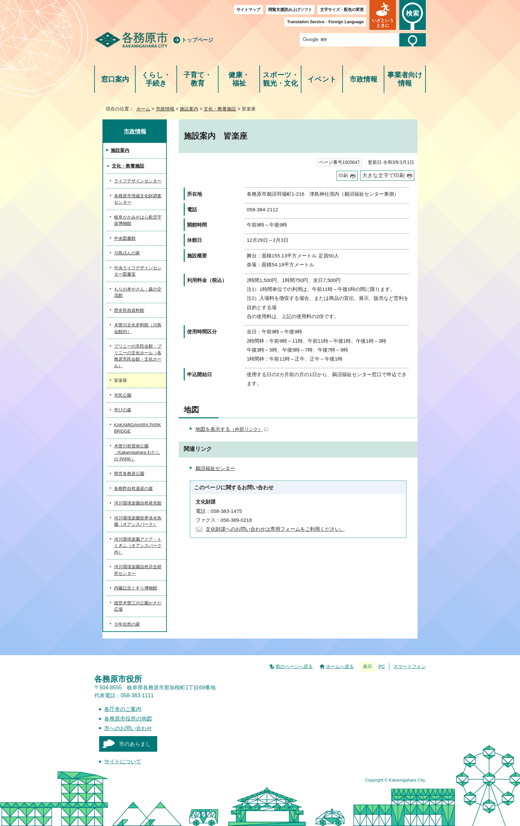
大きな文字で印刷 (383, 175)
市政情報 (363, 79)
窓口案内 (115, 79)
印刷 (343, 175)
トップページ (197, 40)
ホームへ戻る (340, 666)
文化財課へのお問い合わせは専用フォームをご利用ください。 (275, 529)
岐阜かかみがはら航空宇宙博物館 (138, 220)
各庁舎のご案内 (122, 709)
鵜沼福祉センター (215, 468)
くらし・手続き (156, 79)
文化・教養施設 (220, 108)
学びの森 (122, 409)
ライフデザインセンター (138, 180)
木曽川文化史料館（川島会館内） (138, 328)
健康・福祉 (238, 79)
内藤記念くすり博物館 (135, 587)
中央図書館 (125, 238)
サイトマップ (248, 9)
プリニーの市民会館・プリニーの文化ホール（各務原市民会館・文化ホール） (138, 356)
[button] (382, 15)
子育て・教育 (197, 79)
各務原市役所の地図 (128, 719)
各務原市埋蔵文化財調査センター (138, 199)
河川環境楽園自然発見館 (138, 503)
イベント (322, 79)
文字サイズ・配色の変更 (342, 9)
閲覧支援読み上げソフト (290, 9)
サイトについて (122, 761)
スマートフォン (409, 666)
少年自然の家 (127, 624)
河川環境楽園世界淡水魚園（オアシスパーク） (138, 521)
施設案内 (189, 108)
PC (381, 666)
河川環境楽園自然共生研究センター (138, 570)
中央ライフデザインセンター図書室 (138, 271)
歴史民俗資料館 (129, 310)
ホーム (143, 108)
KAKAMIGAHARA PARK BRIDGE (137, 428)
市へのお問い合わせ (128, 728)
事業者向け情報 (404, 79)
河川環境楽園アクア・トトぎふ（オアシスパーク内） (138, 546)
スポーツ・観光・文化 (280, 79)
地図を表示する (231, 429)
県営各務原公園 (129, 473)
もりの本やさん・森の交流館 (138, 292)
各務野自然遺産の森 (133, 488)
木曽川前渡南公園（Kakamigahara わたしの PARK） (137, 452)
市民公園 (122, 395)
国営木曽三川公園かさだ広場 (138, 606)
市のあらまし (135, 744)
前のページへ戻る (294, 666)
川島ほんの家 (127, 252)
